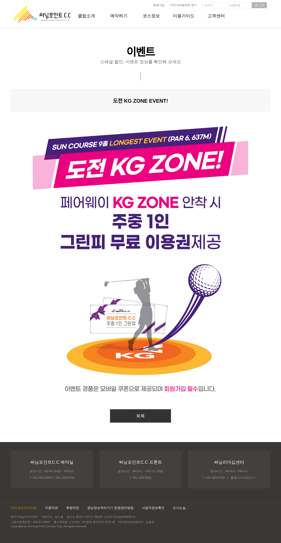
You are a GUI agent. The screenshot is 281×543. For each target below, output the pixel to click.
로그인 (259, 5)
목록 (140, 416)
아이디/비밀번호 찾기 (183, 5)
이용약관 (51, 508)
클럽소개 (86, 15)
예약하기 (119, 15)
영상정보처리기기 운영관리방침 (110, 508)
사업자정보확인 (153, 508)
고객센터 (216, 15)
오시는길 (179, 508)
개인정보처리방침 (24, 508)
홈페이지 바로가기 (243, 477)
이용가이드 (184, 15)
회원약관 (72, 508)
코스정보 (151, 15)
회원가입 (158, 5)
